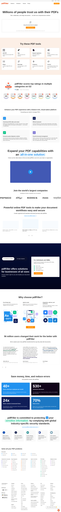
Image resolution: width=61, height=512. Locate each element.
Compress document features (34, 490)
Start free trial (38, 273)
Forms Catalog (23, 491)
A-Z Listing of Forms (24, 489)
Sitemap (51, 500)
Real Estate (42, 500)
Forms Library (23, 485)
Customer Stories (52, 502)
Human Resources (43, 502)
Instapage (51, 489)
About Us (12, 485)
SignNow (51, 485)
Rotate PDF (43, 463)
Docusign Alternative (34, 503)
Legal (41, 505)
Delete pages (44, 460)
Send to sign (53, 463)
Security (12, 497)
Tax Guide (51, 505)
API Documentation (43, 488)
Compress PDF (5, 453)
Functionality (33, 485)
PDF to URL (24, 468)
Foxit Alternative (33, 506)
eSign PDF (53, 460)
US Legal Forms (52, 486)
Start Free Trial (57, 3)
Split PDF (13, 460)
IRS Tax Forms (23, 492)
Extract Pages (14, 465)
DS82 (22, 503)
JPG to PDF (34, 465)
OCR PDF (4, 463)
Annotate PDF (44, 471)
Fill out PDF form (44, 465)
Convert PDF (5, 462)
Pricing (12, 486)
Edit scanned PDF (5, 465)
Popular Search (23, 494)
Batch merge (14, 468)
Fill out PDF (43, 462)
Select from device (30, 27)
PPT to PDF (33, 462)
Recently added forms (24, 509)
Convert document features (35, 492)
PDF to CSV (24, 462)
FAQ (51, 499)
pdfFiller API (42, 486)
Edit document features (34, 488)
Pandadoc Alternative (34, 505)
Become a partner (14, 494)
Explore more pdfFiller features (30, 215)
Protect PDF (34, 453)
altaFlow (51, 488)
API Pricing (42, 489)
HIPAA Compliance (14, 492)
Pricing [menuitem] (28, 3)
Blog (51, 494)
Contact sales (13, 506)
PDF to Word (24, 460)
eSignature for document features (34, 494)
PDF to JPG (24, 465)
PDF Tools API (43, 485)
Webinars (51, 496)
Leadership (13, 488)
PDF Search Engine (24, 488)
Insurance (42, 497)
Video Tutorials (52, 497)
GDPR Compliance (14, 491)
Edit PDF (13, 453)
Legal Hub (12, 489)
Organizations (43, 494)
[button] (58, 507)
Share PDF (53, 465)
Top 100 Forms (23, 486)
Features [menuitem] (24, 3)
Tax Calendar (23, 506)
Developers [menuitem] (18, 3)
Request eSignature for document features (34, 497)
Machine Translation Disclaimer (14, 499)
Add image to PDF (44, 474)
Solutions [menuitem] (12, 3)
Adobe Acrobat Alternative (34, 502)
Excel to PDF (34, 463)
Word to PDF (24, 453)
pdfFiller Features (33, 486)
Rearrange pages (15, 463)
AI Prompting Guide (14, 501)
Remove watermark (44, 468)
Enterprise (42, 496)
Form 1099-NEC (23, 500)
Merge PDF (14, 462)
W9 (21, 497)
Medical (42, 499)
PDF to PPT (24, 463)
